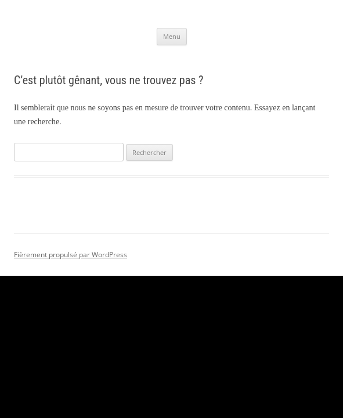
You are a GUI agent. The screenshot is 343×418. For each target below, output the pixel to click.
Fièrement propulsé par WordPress (70, 255)
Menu (171, 36)
